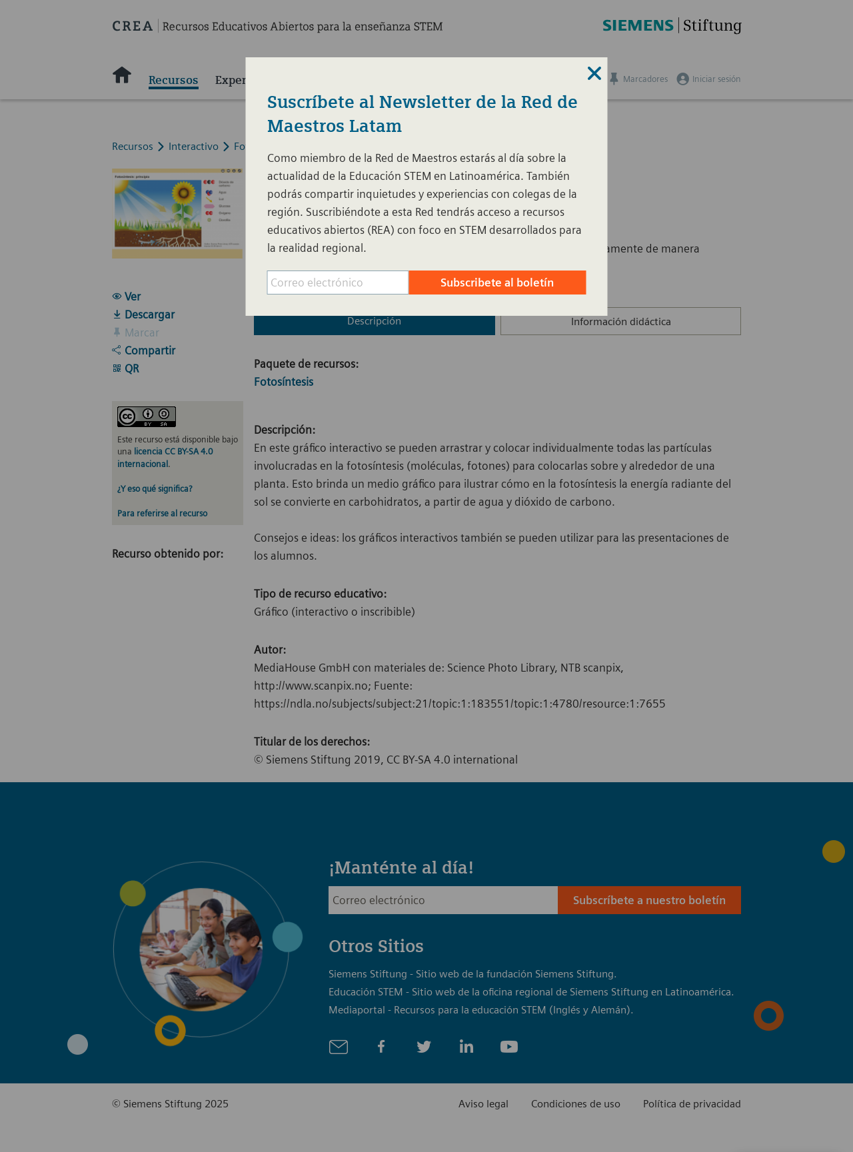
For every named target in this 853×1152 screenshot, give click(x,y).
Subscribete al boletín (497, 282)
